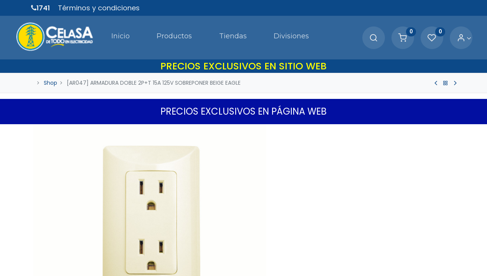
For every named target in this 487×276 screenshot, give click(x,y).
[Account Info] (448, 33)
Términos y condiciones (99, 8)
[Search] (357, 33)
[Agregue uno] (290, 244)
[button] (451, 121)
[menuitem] (97, 32)
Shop (50, 72)
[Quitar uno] (258, 244)
